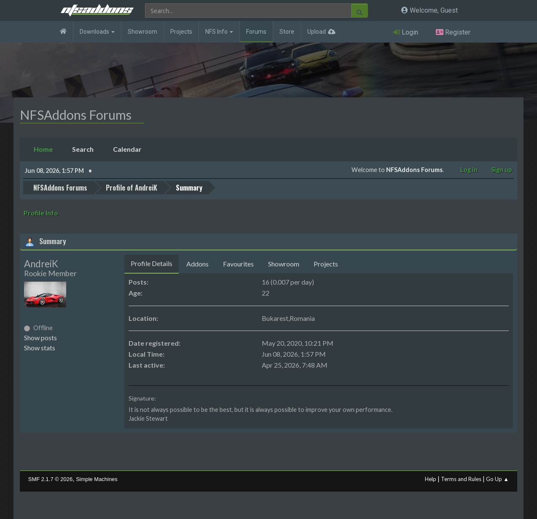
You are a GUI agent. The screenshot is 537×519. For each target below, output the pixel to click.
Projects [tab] (326, 264)
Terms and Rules (461, 479)
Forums (256, 31)
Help (430, 479)
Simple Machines (97, 479)
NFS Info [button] (219, 31)
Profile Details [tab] (151, 263)
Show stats (39, 348)
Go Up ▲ (497, 479)
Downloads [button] (97, 31)
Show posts (40, 337)
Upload (316, 31)
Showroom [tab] (283, 264)
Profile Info (41, 213)
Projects (181, 31)
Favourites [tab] (238, 264)
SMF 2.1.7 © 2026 (50, 479)
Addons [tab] (197, 264)
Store (286, 31)
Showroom (142, 31)
